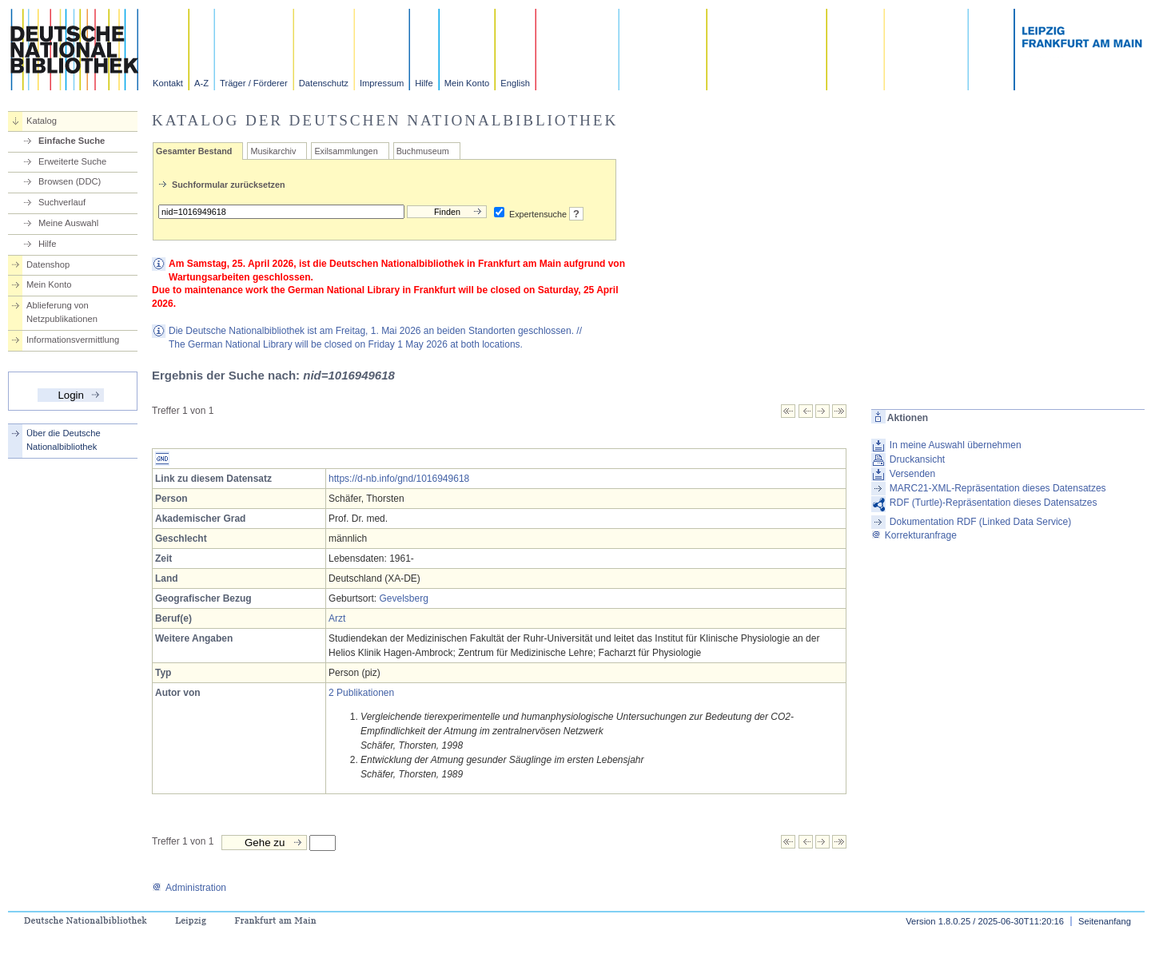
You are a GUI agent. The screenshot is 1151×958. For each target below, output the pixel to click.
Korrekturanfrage (914, 535)
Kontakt (168, 83)
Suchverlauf (62, 202)
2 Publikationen (361, 692)
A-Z (201, 83)
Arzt (337, 618)
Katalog (41, 120)
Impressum (382, 83)
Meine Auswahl (68, 223)
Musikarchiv (273, 151)
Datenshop (48, 264)
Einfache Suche (71, 140)
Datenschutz (323, 83)
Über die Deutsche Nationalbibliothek (63, 439)
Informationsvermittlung (72, 339)
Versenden (912, 473)
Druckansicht (917, 459)
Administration (189, 887)
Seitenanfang (1104, 921)
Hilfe (423, 83)
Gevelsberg (403, 598)
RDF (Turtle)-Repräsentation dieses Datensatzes (993, 502)
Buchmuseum (422, 151)
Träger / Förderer (254, 83)
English (515, 83)
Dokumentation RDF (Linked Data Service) (980, 521)
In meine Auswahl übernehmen (956, 445)
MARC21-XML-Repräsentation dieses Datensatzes (998, 488)
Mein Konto (467, 83)
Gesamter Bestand (194, 151)
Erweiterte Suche (72, 161)
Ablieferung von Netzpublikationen (62, 312)
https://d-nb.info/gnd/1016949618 (399, 478)
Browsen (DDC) (69, 181)
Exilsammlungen (345, 151)
